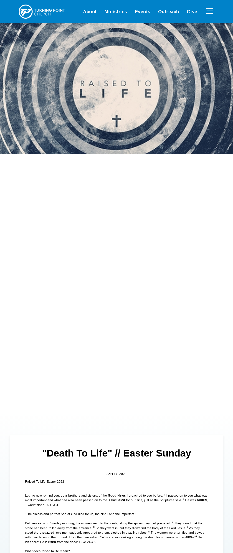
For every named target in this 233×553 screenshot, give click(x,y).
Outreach (168, 11)
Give (192, 11)
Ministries (115, 11)
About (90, 11)
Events (142, 11)
